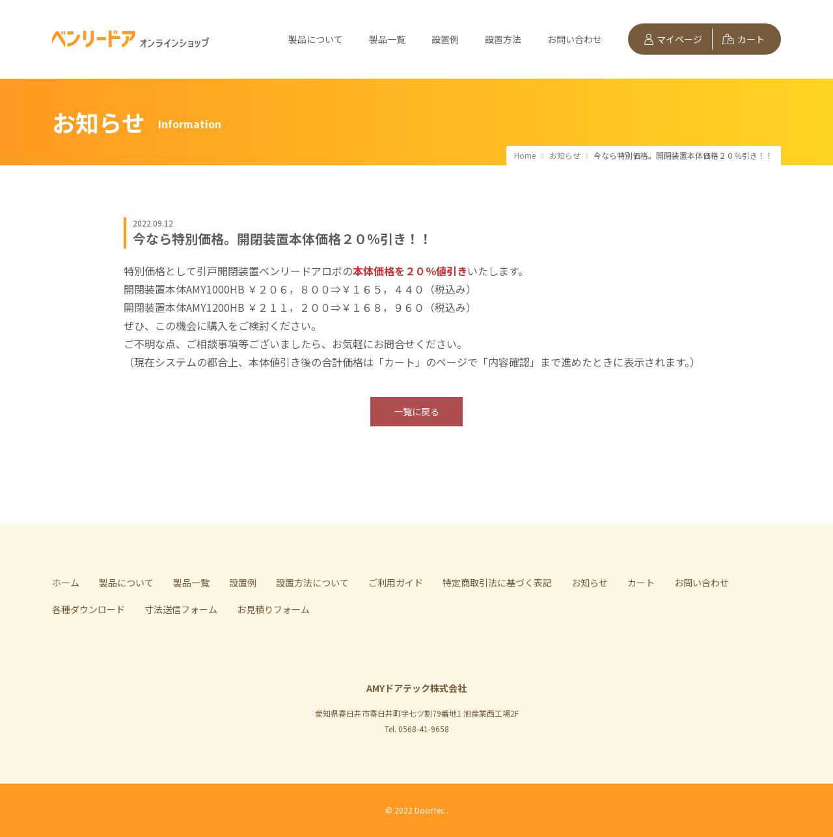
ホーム (65, 582)
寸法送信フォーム (180, 609)
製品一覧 (387, 39)
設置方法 (503, 39)
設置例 (445, 39)
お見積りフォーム (273, 609)
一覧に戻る (416, 411)
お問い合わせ (574, 39)
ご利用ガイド (395, 582)
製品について (315, 39)
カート (743, 39)
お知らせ (589, 582)
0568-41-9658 (423, 728)
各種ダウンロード (88, 609)
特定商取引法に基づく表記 (497, 582)
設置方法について (312, 582)
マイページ (673, 39)
